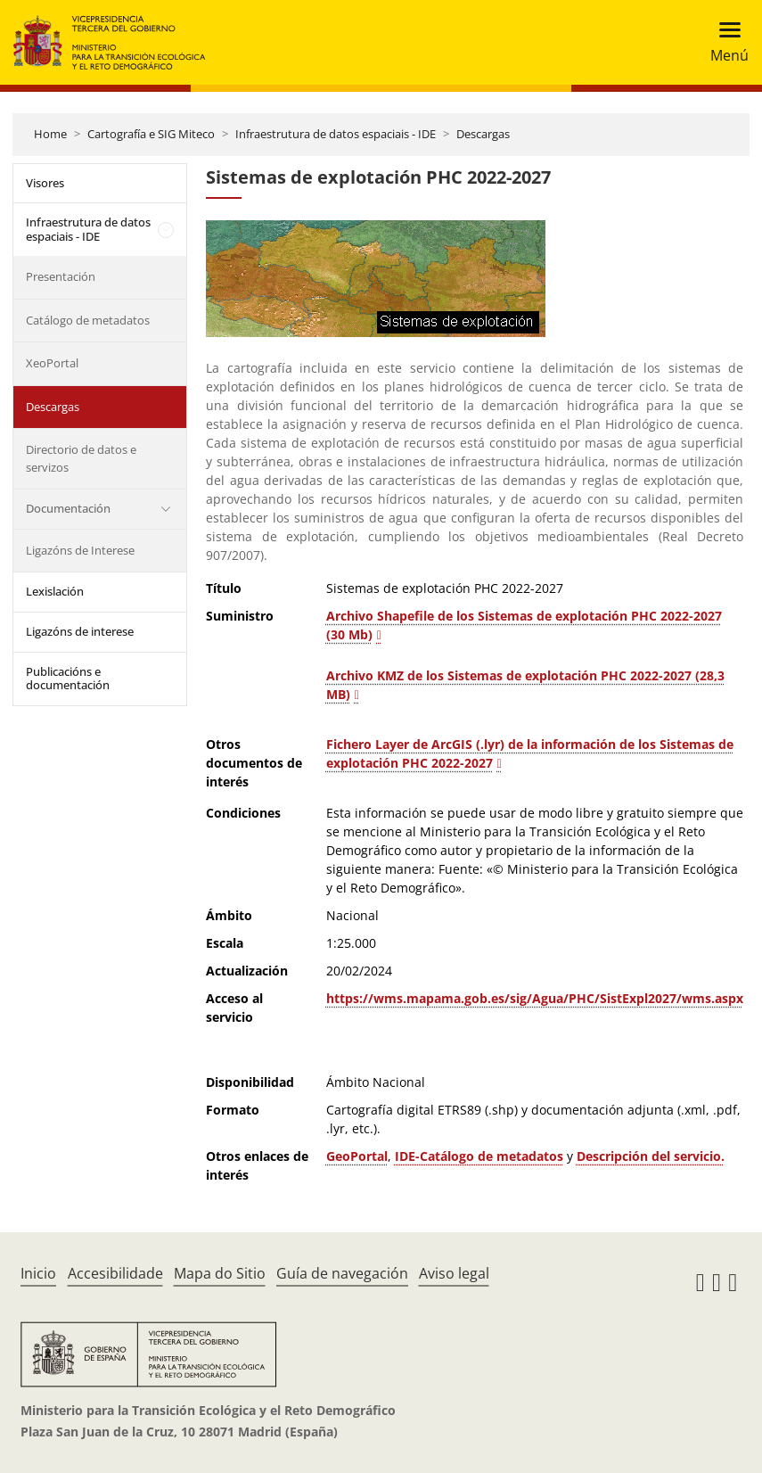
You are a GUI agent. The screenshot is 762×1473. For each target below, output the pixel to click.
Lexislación (55, 591)
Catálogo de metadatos (88, 320)
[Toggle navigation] (724, 42)
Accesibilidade (115, 1273)
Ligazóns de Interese (80, 550)
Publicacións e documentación (68, 678)
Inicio (38, 1273)
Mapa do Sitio (220, 1273)
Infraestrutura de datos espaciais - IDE (335, 134)
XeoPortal (52, 363)
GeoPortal (357, 1156)
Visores (45, 183)
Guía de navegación (342, 1273)
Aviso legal (454, 1273)
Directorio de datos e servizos (81, 458)
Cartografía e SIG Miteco (151, 134)
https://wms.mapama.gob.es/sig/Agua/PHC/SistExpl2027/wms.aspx (534, 998)
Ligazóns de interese (80, 631)
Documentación (68, 508)
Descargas (483, 134)
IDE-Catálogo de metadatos (479, 1156)
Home (50, 134)
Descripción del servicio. (651, 1156)
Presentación (60, 276)
